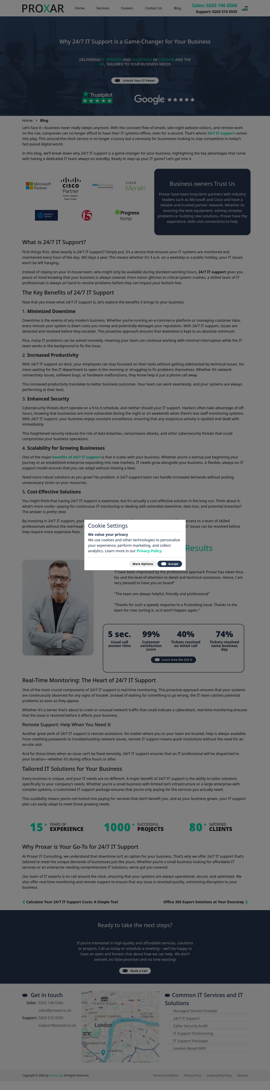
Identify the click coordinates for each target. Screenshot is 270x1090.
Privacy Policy (149, 549)
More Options (135, 564)
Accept (168, 564)
